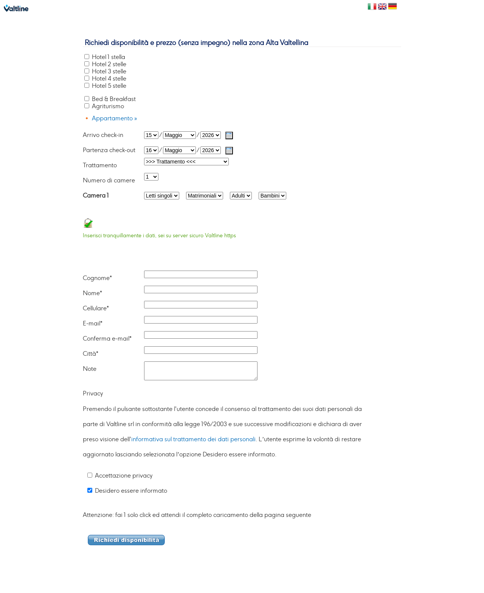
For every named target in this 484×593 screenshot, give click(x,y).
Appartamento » (114, 118)
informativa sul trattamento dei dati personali (193, 439)
